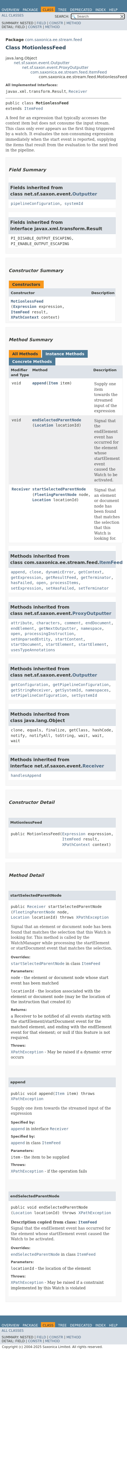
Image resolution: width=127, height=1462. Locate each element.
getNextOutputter (57, 628)
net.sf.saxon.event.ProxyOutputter (55, 67)
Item (53, 383)
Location (44, 425)
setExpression (26, 588)
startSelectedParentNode (59, 489)
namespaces (97, 690)
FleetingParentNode (56, 494)
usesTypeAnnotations (33, 650)
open (41, 583)
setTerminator (93, 588)
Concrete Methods (32, 361)
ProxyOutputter (91, 613)
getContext (90, 572)
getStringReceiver (30, 690)
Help (113, 10)
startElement (60, 644)
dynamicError (60, 572)
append (39, 383)
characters (48, 623)
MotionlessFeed (27, 301)
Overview (10, 10)
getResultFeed (61, 577)
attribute (21, 623)
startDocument (26, 644)
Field (41, 23)
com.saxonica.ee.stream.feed (53, 39)
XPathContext (25, 317)
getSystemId (68, 690)
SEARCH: (62, 16)
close (35, 572)
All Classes (13, 15)
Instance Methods (64, 354)
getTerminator (96, 577)
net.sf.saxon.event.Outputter (42, 63)
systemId (73, 203)
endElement (22, 628)
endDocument (98, 623)
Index (100, 10)
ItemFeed (33, 108)
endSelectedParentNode (56, 420)
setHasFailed (60, 588)
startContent (69, 639)
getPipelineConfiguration (81, 684)
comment (72, 623)
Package (30, 10)
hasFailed (21, 583)
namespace (91, 628)
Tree (62, 10)
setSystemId (84, 695)
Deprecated (81, 10)
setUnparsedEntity (30, 639)
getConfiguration (29, 684)
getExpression (26, 577)
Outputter (84, 194)
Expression (24, 306)
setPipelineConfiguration (39, 695)
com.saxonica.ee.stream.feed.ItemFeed (68, 72)
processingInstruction (49, 633)
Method (73, 23)
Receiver (78, 91)
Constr (56, 23)
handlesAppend (26, 775)
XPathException (92, 917)
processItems (64, 583)
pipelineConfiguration (35, 203)
